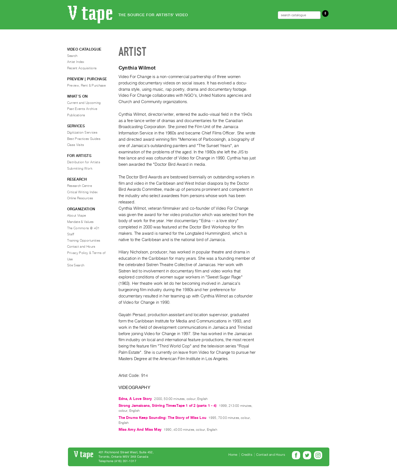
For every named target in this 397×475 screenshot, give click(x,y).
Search (72, 56)
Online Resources (80, 198)
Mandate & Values (80, 222)
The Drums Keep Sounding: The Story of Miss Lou (162, 418)
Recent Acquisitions (82, 68)
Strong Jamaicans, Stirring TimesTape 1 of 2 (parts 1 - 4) (168, 406)
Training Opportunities (83, 240)
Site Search (75, 265)
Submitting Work (79, 168)
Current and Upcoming (84, 103)
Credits (246, 455)
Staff (70, 234)
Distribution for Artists (83, 162)
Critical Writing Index (82, 192)
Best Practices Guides (84, 139)
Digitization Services (82, 132)
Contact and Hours (81, 246)
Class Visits (75, 145)
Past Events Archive (82, 109)
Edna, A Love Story (135, 399)
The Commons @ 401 (83, 228)
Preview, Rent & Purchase (86, 85)
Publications (76, 115)
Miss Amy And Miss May (140, 429)
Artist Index (75, 62)
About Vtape (76, 215)
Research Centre (79, 186)
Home (232, 455)
